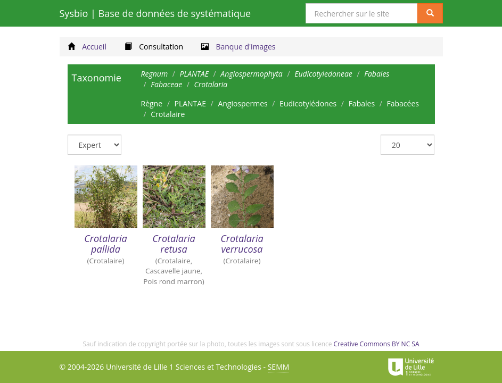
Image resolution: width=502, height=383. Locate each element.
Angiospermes (242, 103)
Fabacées (402, 103)
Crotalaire (168, 114)
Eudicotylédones (307, 103)
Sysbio (155, 13)
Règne (152, 103)
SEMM (279, 367)
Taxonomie (96, 77)
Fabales (362, 103)
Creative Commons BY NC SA (376, 343)
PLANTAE (189, 103)
